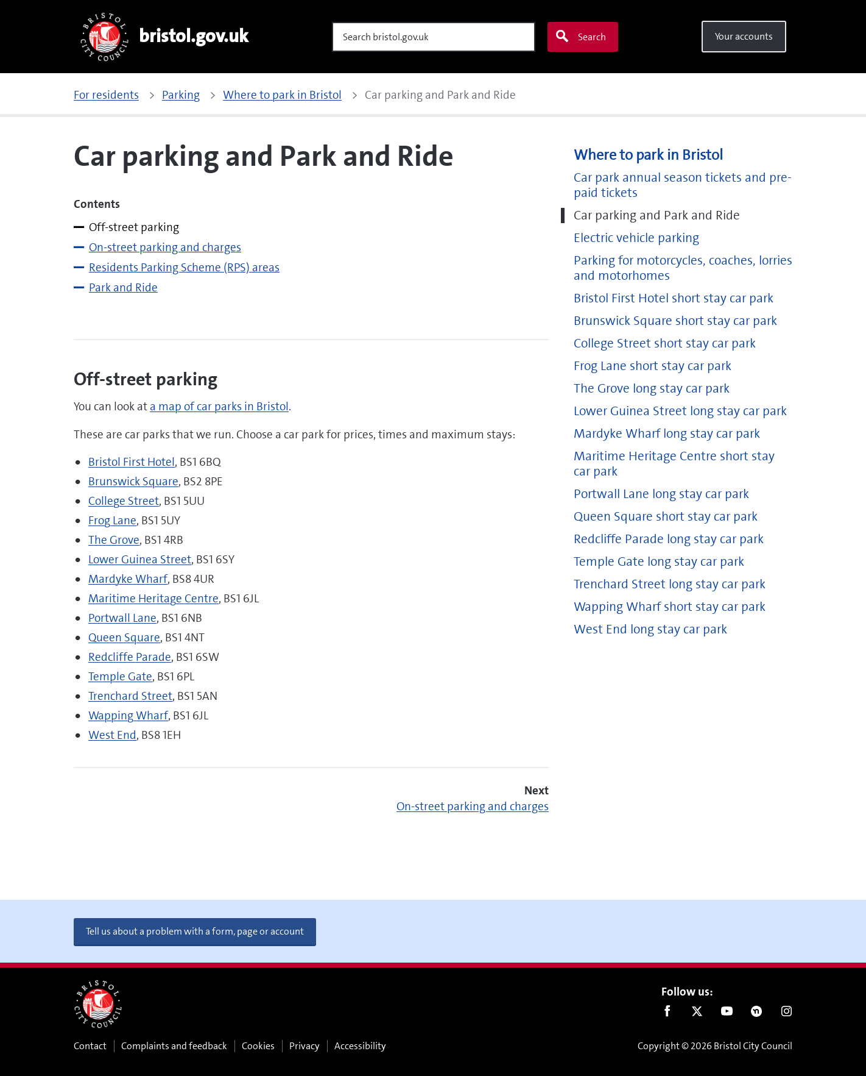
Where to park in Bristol (648, 155)
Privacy (304, 1045)
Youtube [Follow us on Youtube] (727, 1014)
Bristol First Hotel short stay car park (673, 298)
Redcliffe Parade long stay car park (669, 539)
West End (112, 735)
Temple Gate (120, 676)
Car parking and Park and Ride (657, 215)
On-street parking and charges (472, 806)
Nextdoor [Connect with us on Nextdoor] (756, 1014)
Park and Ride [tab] (123, 287)
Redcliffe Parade (129, 656)
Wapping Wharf (128, 715)
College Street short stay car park (665, 343)
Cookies (258, 1045)
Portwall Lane (122, 617)
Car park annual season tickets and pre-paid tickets (683, 185)
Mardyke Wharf (127, 578)
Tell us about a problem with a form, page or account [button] (195, 931)
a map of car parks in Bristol (219, 406)
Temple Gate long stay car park (659, 561)
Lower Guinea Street (139, 559)
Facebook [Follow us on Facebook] (667, 1014)
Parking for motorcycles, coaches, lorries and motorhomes (683, 268)
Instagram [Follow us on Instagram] (786, 1014)
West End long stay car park (650, 629)
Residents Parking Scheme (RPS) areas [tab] (184, 267)
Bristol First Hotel (131, 461)
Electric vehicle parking (636, 238)
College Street (123, 500)
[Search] (433, 37)
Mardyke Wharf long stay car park (667, 433)
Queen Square (124, 637)
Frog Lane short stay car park (652, 366)
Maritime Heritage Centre (153, 598)
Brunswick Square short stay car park (675, 321)
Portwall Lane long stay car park (661, 494)
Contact (90, 1045)
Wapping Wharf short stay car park (670, 607)
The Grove (113, 539)
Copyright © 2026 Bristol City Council (715, 1045)
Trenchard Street (130, 696)
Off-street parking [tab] (134, 227)
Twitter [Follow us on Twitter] (697, 1014)
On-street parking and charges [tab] (165, 247)
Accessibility (360, 1045)
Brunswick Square (133, 481)
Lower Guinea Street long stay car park (680, 411)
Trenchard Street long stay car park (670, 584)
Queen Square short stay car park (666, 516)
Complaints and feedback (174, 1045)
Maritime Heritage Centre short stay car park (674, 464)
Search (580, 36)
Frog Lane (112, 520)
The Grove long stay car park (652, 388)
